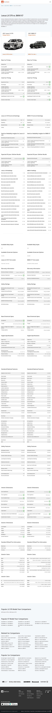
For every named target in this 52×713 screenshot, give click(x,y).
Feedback (38, 697)
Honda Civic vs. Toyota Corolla (7, 663)
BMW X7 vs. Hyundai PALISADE (24, 646)
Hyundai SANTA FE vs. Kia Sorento (24, 658)
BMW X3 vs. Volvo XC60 (39, 665)
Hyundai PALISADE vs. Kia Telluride (41, 659)
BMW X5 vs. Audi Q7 (22, 670)
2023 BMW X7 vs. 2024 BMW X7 (7, 623)
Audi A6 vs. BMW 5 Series (39, 663)
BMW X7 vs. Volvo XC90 (5, 639)
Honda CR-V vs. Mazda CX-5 (23, 661)
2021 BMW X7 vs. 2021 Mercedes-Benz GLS (25, 626)
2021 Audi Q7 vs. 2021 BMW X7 (24, 623)
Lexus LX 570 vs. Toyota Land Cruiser (8, 637)
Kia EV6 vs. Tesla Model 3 (40, 670)
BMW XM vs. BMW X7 (39, 643)
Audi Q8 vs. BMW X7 (5, 641)
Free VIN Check (21, 693)
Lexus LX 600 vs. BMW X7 (23, 637)
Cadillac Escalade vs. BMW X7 (6, 644)
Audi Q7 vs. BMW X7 (5, 635)
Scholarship (39, 695)
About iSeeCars (39, 691)
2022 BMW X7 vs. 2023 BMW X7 (7, 621)
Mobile (20, 695)
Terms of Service (27, 711)
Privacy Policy (32, 711)
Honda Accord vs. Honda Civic (40, 661)
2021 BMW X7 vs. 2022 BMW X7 (7, 625)
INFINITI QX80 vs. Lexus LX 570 (7, 643)
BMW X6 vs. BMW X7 (22, 648)
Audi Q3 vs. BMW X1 (22, 668)
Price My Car (29, 695)
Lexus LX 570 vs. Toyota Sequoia (24, 635)
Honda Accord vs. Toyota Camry (7, 661)
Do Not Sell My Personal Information (41, 711)
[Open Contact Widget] (50, 711)
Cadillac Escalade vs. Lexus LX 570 (7, 646)
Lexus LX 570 (6, 5)
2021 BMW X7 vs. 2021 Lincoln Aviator (42, 623)
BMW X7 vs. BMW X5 (5, 648)
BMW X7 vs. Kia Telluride (39, 648)
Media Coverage (40, 693)
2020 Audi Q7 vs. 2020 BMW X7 (41, 621)
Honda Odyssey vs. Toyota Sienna (7, 670)
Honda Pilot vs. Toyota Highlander (8, 659)
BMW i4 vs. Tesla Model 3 (23, 665)
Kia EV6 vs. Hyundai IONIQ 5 (6, 668)
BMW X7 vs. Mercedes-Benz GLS (41, 637)
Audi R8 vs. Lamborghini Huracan (41, 668)
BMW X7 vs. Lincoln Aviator (23, 643)
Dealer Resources (30, 697)
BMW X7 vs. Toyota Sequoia (40, 639)
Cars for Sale (21, 691)
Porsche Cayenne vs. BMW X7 (23, 639)
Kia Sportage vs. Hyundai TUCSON (8, 658)
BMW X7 (11, 5)
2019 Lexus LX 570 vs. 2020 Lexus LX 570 (8, 612)
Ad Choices (49, 711)
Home (2, 5)
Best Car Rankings (30, 693)
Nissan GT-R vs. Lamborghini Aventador (42, 666)
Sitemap (22, 711)
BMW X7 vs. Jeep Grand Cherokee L (41, 641)
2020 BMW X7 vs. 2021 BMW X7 (24, 621)
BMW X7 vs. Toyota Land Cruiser (24, 644)
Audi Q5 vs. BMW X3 (5, 666)
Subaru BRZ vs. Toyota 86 (6, 665)
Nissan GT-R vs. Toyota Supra (24, 659)
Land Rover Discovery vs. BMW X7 (41, 644)
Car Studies (29, 691)
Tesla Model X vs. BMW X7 (40, 635)
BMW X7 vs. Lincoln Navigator (24, 641)
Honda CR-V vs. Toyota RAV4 (23, 666)
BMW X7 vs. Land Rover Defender (41, 646)
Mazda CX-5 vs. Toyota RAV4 (40, 658)
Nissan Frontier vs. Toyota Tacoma (25, 663)
